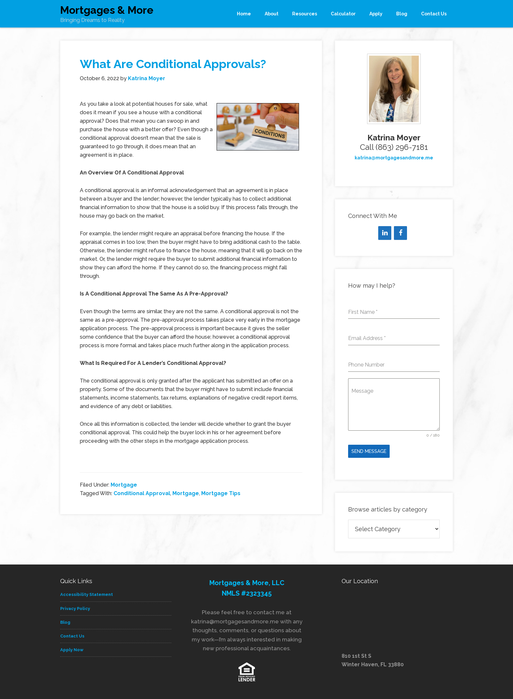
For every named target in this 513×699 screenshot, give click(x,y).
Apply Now (71, 647)
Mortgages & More (106, 10)
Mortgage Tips (220, 493)
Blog (65, 620)
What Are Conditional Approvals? (173, 64)
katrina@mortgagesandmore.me (394, 157)
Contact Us (72, 633)
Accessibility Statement (86, 592)
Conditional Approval (142, 493)
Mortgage (124, 485)
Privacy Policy (75, 606)
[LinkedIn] (384, 233)
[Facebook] (400, 233)
